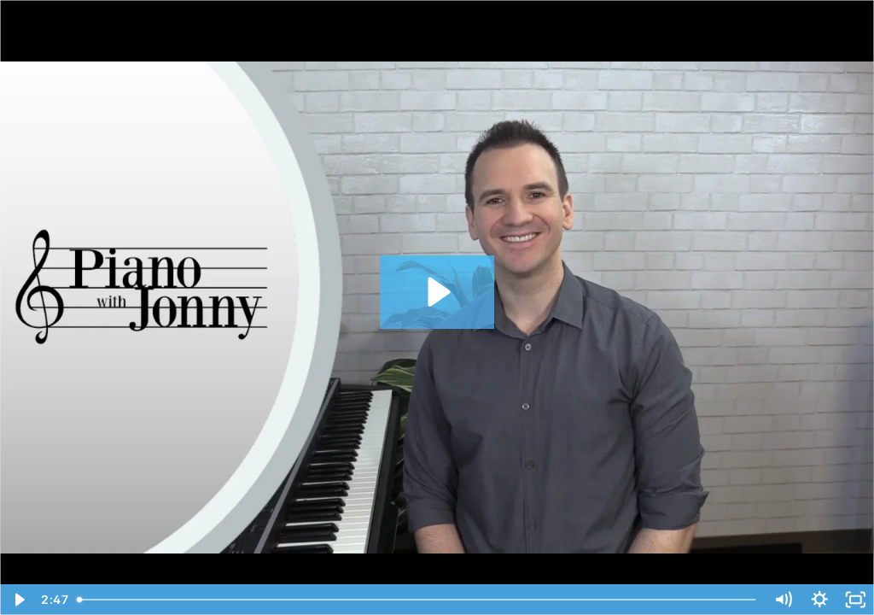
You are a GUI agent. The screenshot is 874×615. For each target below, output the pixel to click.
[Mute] (783, 599)
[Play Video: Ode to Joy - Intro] (436, 291)
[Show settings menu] (819, 599)
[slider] (417, 599)
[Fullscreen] (855, 599)
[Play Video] (18, 599)
